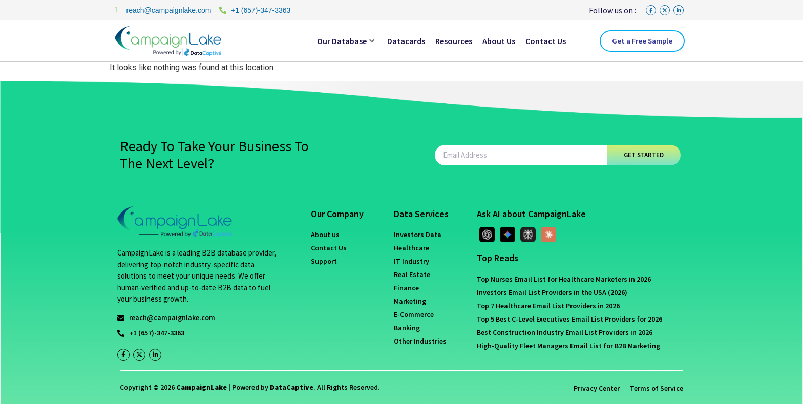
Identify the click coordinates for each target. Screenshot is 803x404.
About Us (498, 41)
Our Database (345, 41)
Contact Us (545, 41)
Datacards (406, 41)
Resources (453, 41)
